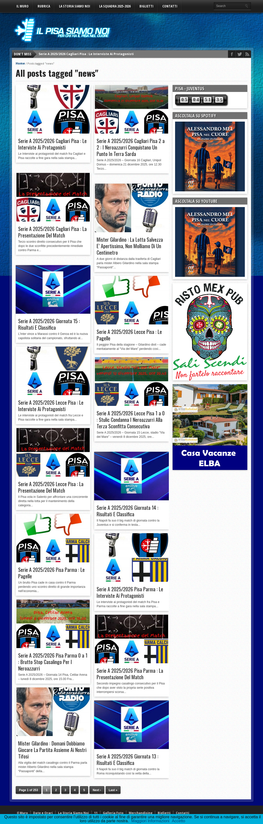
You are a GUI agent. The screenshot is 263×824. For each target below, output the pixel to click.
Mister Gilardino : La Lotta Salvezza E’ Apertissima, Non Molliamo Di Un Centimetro (130, 246)
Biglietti (146, 6)
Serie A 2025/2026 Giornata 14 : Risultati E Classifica (127, 511)
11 (96, 813)
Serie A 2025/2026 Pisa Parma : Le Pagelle (51, 573)
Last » (113, 790)
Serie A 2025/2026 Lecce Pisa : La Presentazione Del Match (50, 487)
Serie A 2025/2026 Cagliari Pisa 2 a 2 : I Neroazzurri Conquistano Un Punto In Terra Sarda (131, 147)
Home (20, 63)
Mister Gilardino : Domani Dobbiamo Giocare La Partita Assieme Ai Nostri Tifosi (52, 750)
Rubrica (44, 6)
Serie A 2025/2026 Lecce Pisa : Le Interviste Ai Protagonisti (50, 406)
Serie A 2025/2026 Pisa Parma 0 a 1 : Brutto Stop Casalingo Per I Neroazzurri (52, 662)
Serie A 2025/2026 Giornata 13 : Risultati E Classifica (127, 759)
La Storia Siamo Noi (74, 6)
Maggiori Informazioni (150, 821)
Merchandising (140, 813)
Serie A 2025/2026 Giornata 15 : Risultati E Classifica (49, 324)
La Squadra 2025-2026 (115, 6)
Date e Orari (43, 813)
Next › (97, 790)
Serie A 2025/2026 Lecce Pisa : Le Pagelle (129, 335)
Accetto (178, 821)
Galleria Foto (113, 813)
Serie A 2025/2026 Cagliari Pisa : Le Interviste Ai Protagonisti (86, 54)
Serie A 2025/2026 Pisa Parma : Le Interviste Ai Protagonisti (130, 592)
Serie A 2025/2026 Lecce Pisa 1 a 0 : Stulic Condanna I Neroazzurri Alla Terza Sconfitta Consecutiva (131, 419)
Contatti (169, 6)
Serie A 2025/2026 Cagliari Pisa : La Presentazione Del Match (52, 232)
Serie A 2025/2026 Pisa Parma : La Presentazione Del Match (130, 674)
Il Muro (22, 6)
